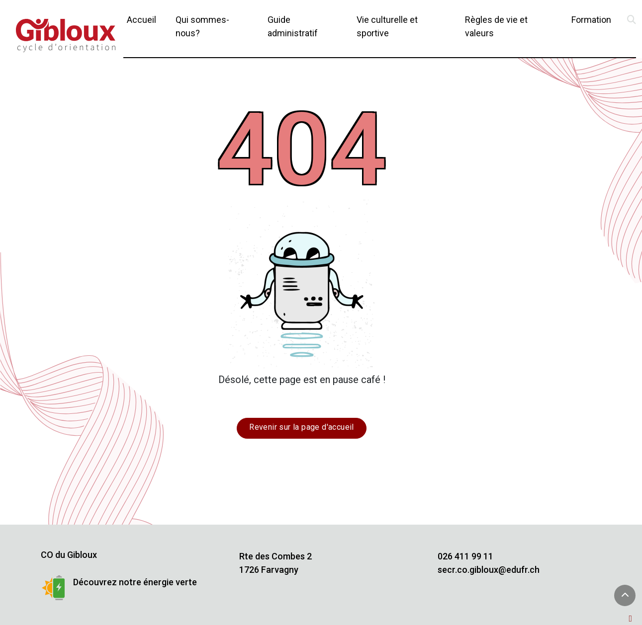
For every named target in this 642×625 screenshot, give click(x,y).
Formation (591, 19)
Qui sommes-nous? (202, 26)
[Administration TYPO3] (632, 618)
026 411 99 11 (465, 556)
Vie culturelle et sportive (387, 26)
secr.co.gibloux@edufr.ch (489, 569)
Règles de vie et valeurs (496, 26)
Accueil (141, 19)
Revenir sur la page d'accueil (301, 427)
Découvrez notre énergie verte (135, 582)
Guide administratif (293, 26)
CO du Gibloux (69, 554)
